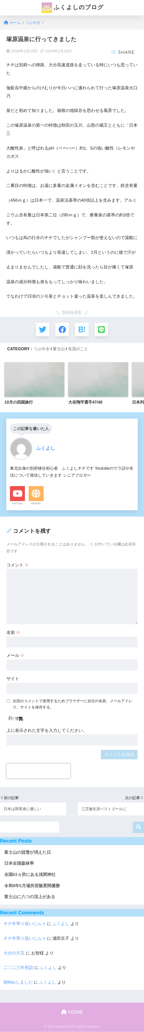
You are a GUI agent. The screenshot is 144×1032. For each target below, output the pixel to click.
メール (15, 655)
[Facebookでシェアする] (62, 330)
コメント (17, 565)
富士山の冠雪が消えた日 (27, 852)
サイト (12, 679)
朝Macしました (18, 982)
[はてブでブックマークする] (82, 330)
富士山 (59, 349)
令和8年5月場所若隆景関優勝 (32, 886)
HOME (72, 1012)
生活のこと (78, 349)
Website (36, 503)
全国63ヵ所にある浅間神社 (30, 874)
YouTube (17, 503)
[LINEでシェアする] (102, 330)
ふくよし (60, 924)
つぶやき (42, 349)
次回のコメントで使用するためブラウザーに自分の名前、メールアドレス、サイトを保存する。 (72, 704)
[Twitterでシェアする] (42, 330)
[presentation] (38, 771)
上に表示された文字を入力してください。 (46, 730)
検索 (138, 827)
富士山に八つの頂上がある (29, 897)
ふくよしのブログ (73, 7)
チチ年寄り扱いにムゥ (24, 924)
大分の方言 (14, 953)
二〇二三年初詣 (18, 967)
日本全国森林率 (19, 863)
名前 (13, 632)
